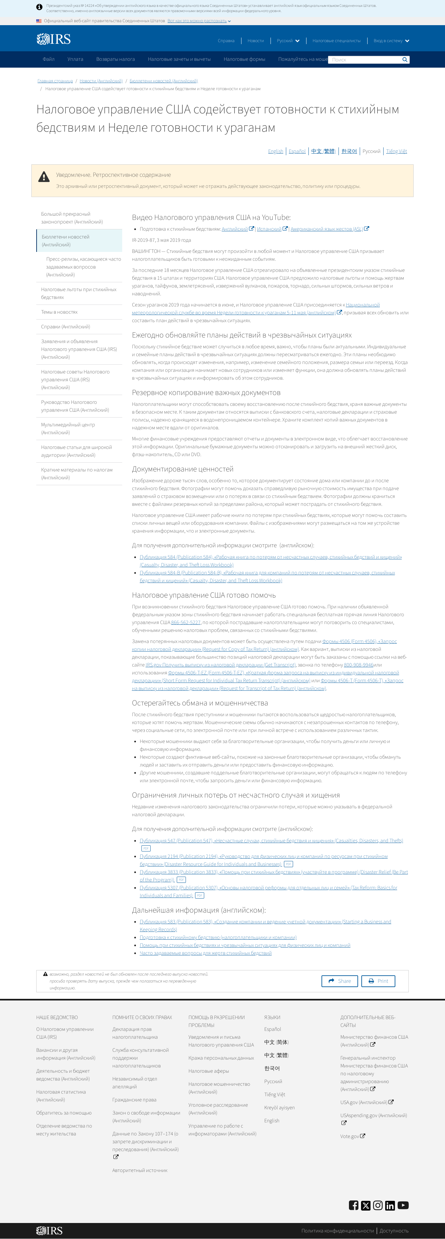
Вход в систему (391, 41)
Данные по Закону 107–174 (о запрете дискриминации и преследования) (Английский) (145, 1145)
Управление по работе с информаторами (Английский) (222, 1129)
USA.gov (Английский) (366, 1102)
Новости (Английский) (101, 81)
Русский (288, 41)
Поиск (404, 59)
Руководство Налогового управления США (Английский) (75, 405)
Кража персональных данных (221, 1058)
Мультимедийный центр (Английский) (68, 428)
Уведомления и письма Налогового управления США (221, 1041)
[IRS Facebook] (353, 1206)
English (275, 151)
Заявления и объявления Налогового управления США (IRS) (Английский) (79, 349)
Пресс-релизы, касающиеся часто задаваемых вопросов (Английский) (83, 266)
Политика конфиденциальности (338, 1231)
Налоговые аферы (209, 1071)
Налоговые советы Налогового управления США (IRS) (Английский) (75, 379)
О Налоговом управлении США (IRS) (65, 1033)
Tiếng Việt (396, 151)
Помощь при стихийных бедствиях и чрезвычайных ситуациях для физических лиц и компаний (245, 945)
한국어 (349, 151)
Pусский (273, 1081)
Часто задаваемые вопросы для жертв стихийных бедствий (206, 953)
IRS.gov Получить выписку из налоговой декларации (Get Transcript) (221, 665)
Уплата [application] (75, 59)
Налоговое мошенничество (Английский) (219, 1088)
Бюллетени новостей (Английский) (164, 81)
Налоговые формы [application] (244, 59)
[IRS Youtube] (403, 1206)
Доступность (394, 1231)
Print (383, 981)
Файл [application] (49, 59)
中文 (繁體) (323, 151)
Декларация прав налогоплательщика (135, 1033)
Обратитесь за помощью (63, 1112)
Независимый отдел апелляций (134, 1082)
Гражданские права (134, 1099)
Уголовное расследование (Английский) (218, 1108)
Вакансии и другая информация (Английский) (65, 1054)
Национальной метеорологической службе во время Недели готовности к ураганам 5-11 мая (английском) (256, 308)
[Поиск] (369, 60)
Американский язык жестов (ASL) (330, 229)
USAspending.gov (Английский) (373, 1119)
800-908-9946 (358, 665)
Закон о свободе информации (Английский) (146, 1116)
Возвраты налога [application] (115, 59)
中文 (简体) (276, 1042)
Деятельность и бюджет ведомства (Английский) (63, 1074)
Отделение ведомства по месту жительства (64, 1129)
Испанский (272, 229)
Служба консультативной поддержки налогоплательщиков (140, 1058)
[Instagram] (378, 1206)
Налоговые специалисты (337, 41)
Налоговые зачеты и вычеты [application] (179, 59)
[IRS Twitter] (366, 1208)
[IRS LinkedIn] (390, 1208)
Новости (256, 41)
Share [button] (344, 981)
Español (297, 151)
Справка (226, 41)
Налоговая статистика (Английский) (61, 1095)
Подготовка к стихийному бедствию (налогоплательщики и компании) (218, 937)
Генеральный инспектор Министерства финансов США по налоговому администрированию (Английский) (374, 1073)
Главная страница (55, 81)
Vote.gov (352, 1136)
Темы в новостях (59, 311)
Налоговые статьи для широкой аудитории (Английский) (76, 450)
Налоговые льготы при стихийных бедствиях (78, 293)
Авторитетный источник (139, 1170)
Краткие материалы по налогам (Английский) (77, 473)
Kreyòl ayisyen (279, 1107)
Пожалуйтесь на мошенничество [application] (315, 59)
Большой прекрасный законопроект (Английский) (72, 217)
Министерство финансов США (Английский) (374, 1041)
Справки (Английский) (65, 326)
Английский (238, 229)
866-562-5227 (186, 622)
